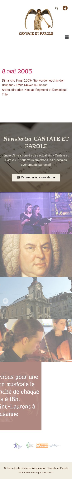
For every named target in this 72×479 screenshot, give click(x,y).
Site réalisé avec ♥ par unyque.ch (36, 472)
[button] (36, 179)
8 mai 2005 (17, 71)
